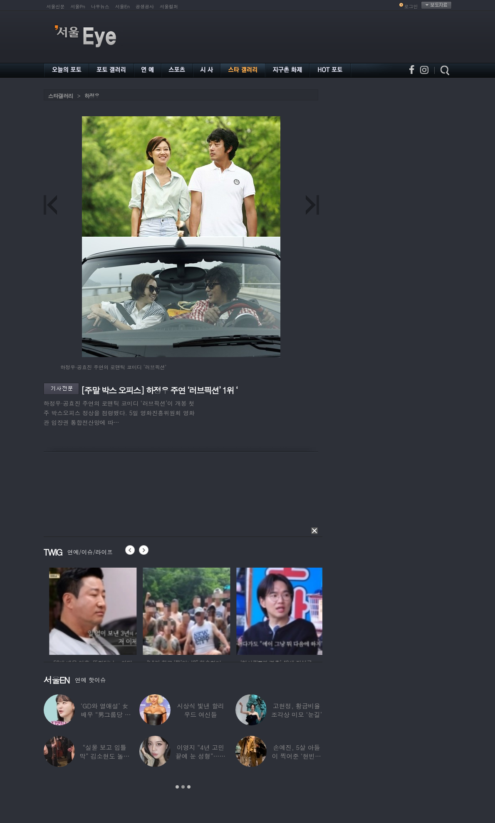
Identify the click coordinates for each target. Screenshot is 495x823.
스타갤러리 (60, 96)
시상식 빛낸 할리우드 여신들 (200, 710)
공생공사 (145, 6)
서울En (122, 6)
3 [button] (189, 787)
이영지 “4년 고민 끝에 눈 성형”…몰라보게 (200, 756)
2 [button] (183, 787)
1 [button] (177, 787)
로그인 (411, 6)
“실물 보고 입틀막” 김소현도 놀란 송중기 (104, 756)
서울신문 (56, 6)
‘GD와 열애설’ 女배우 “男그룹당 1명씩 (104, 714)
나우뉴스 (100, 6)
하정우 (91, 96)
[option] (112, 610)
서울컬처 (169, 6)
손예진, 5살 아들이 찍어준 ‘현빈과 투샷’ (296, 756)
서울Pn (78, 6)
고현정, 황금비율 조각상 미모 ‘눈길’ (296, 710)
